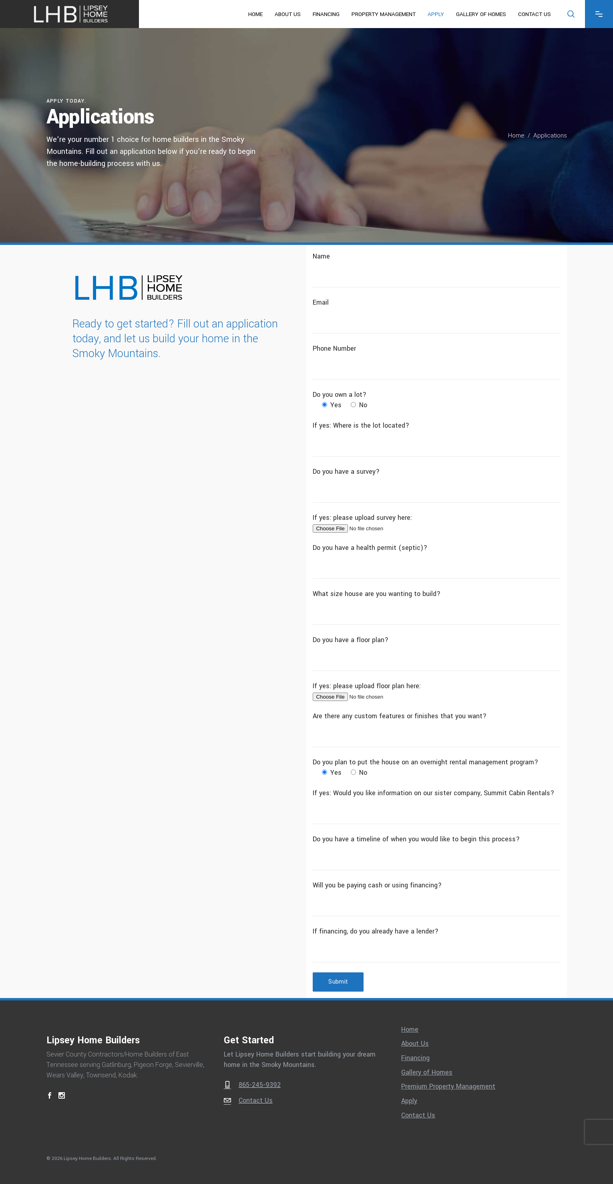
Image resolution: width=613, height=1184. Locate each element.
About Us (415, 1044)
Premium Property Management (448, 1087)
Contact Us (418, 1115)
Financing (415, 1058)
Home (516, 135)
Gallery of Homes (426, 1073)
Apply (409, 1101)
